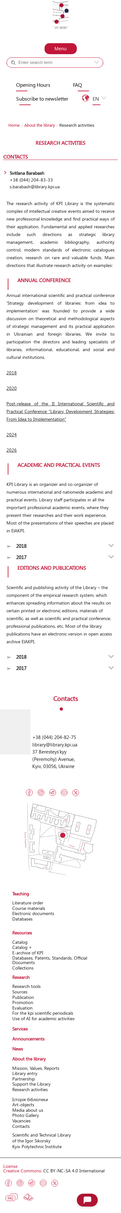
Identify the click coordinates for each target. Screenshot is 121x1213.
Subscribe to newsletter (42, 98)
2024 (11, 434)
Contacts (21, 1126)
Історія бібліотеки (30, 1099)
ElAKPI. (18, 531)
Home (14, 125)
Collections (23, 968)
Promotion (22, 1002)
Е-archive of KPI (27, 953)
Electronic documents (33, 913)
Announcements (28, 1039)
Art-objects (23, 1104)
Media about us (27, 1110)
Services (20, 1029)
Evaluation (22, 1008)
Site (67, 74)
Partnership (23, 1079)
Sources (19, 992)
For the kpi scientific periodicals (42, 1013)
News (17, 1049)
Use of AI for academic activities (43, 1018)
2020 (11, 388)
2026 (11, 450)
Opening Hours (33, 84)
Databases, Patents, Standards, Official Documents (49, 960)
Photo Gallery (25, 1115)
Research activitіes (30, 1089)
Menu (61, 48)
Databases (22, 919)
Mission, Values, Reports (35, 1068)
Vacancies (21, 1121)
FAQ (77, 84)
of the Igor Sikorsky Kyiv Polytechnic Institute (37, 1143)
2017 (21, 557)
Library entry (24, 1073)
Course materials (28, 908)
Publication (23, 997)
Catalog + (28, 74)
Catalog (19, 942)
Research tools (26, 986)
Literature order (27, 903)
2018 (11, 373)
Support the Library (31, 1084)
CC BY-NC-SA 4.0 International (74, 1171)
